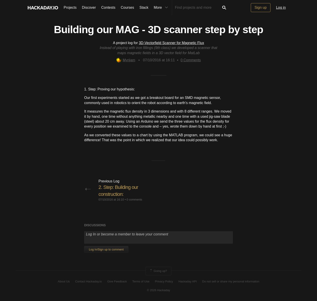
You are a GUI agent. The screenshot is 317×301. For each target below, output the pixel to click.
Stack (143, 7)
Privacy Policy (164, 281)
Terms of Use (140, 281)
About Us (64, 281)
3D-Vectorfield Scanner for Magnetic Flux (171, 43)
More (162, 7)
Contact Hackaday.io (88, 281)
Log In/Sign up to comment (106, 249)
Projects (70, 7)
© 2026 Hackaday (158, 290)
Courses (127, 7)
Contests (108, 7)
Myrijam (125, 60)
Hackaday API (188, 281)
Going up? (158, 271)
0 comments (134, 199)
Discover (89, 7)
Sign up (261, 7)
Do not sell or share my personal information (230, 281)
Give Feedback (117, 281)
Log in (281, 7)
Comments (191, 60)
